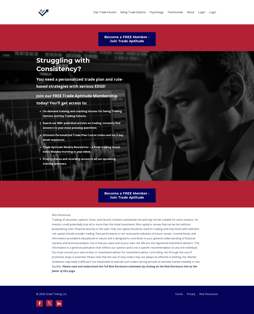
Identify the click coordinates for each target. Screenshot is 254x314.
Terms (179, 294)
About (190, 12)
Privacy (191, 294)
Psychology (156, 12)
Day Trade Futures (105, 12)
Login (201, 12)
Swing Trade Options (133, 12)
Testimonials (175, 12)
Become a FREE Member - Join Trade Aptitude (127, 39)
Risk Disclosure (208, 294)
